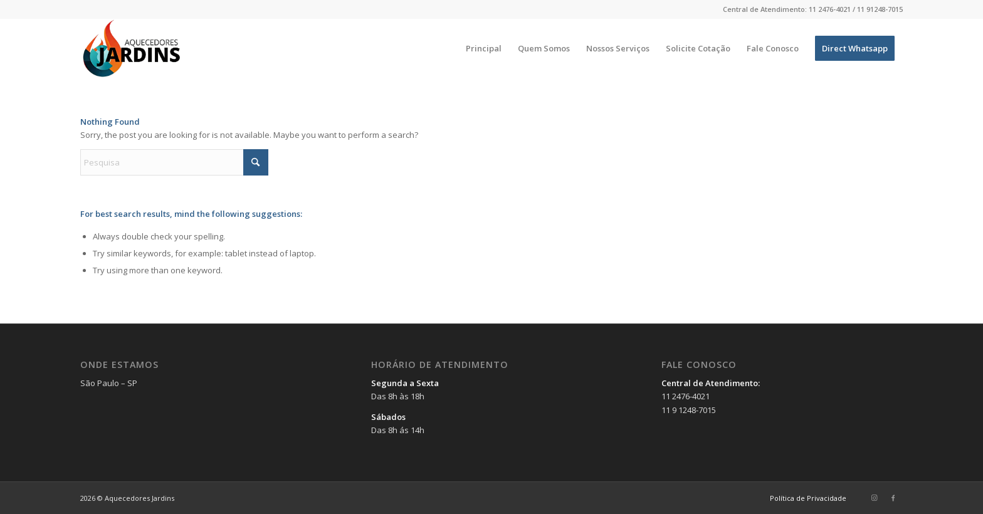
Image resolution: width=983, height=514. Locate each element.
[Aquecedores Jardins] (133, 48)
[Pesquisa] (174, 162)
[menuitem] (484, 48)
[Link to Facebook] (893, 497)
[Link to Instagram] (874, 497)
